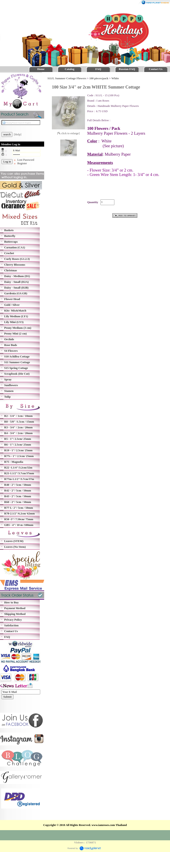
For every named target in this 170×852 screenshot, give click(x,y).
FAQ (98, 69)
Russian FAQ (127, 69)
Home (40, 69)
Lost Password (25, 159)
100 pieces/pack (98, 78)
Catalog (69, 69)
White (115, 78)
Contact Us (155, 69)
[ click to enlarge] (68, 133)
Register (22, 163)
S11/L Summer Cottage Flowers (66, 78)
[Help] (17, 134)
